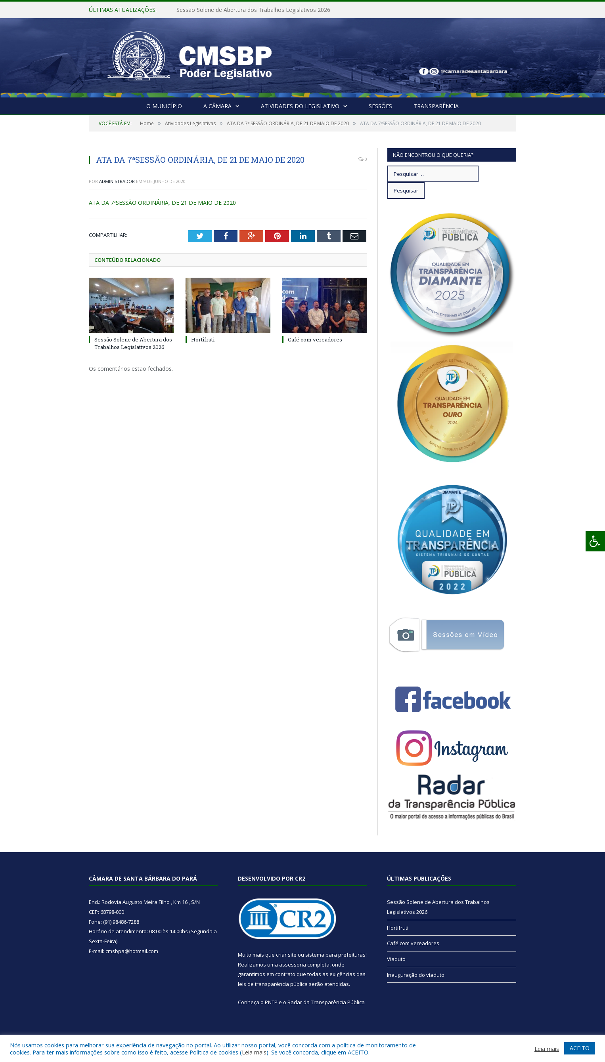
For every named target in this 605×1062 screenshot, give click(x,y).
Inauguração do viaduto (415, 974)
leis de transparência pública (273, 984)
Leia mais (254, 1052)
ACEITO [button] (580, 1048)
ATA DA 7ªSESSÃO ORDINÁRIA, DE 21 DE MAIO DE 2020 (162, 202)
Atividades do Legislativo (300, 106)
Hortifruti (202, 339)
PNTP (271, 1002)
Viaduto (396, 959)
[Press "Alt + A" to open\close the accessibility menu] (595, 541)
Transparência (436, 106)
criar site (286, 954)
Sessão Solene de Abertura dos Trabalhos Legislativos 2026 (253, 9)
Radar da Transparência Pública (326, 1002)
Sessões (380, 106)
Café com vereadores (315, 339)
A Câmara (217, 106)
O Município (164, 106)
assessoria (292, 964)
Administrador (117, 181)
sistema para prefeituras (335, 954)
